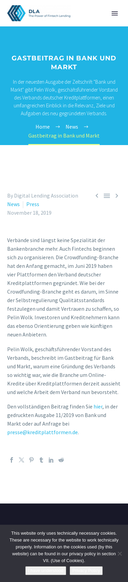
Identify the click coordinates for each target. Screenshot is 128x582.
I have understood (45, 570)
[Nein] (119, 553)
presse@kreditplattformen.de (42, 432)
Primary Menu (115, 13)
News (13, 204)
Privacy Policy (86, 570)
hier (98, 406)
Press (32, 204)
